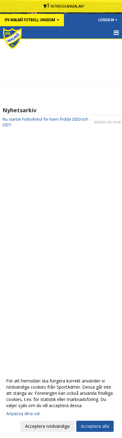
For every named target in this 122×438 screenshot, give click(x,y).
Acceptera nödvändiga (47, 426)
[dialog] (61, 403)
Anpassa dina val (23, 413)
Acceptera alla (95, 426)
